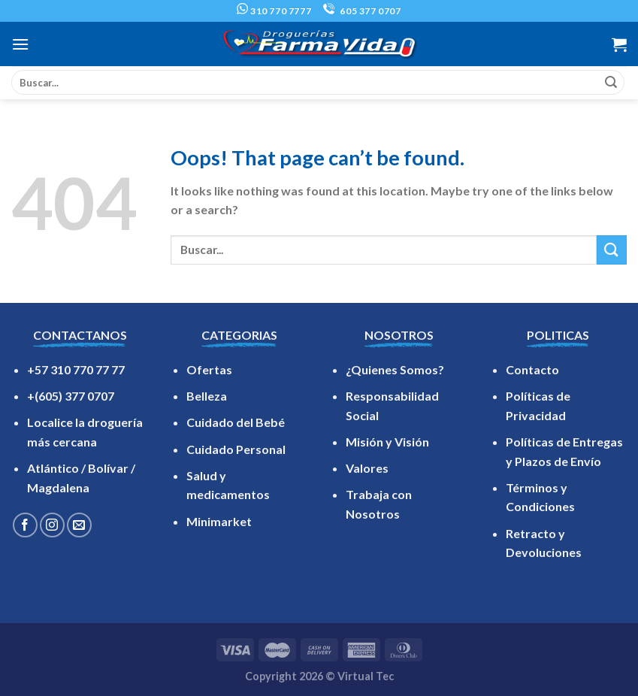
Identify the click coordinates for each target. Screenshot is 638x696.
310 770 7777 (274, 11)
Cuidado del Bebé (235, 422)
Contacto (532, 369)
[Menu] (20, 44)
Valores (367, 468)
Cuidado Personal (236, 449)
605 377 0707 (362, 11)
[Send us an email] (79, 525)
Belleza (206, 396)
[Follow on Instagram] (52, 525)
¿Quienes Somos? (395, 369)
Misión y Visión (387, 441)
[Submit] (611, 82)
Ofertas (209, 369)
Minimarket (219, 521)
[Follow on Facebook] (25, 525)
